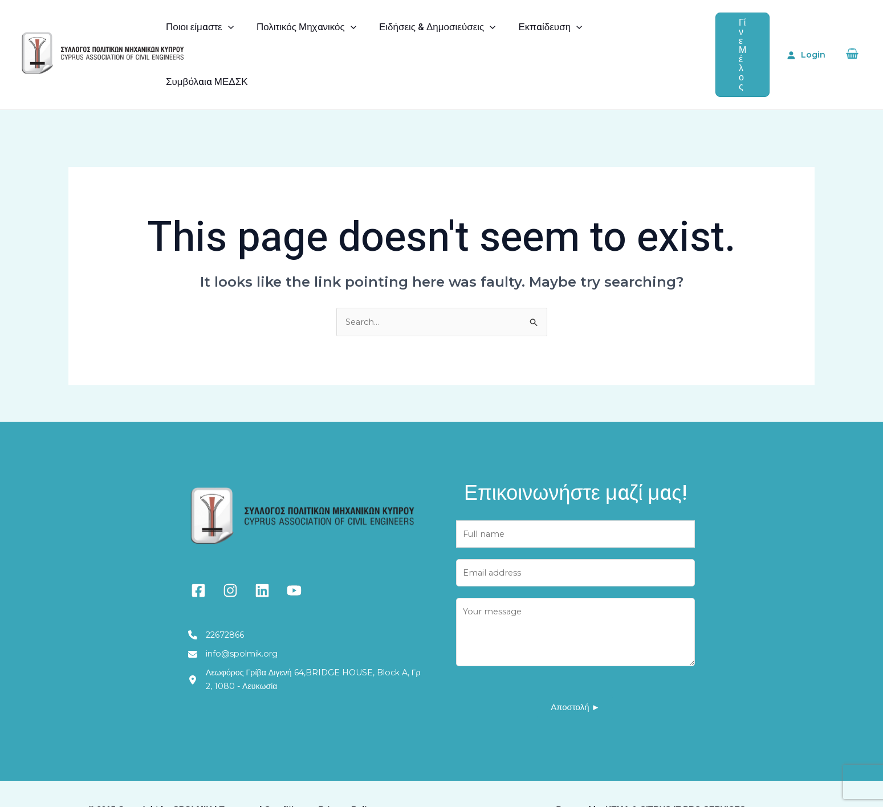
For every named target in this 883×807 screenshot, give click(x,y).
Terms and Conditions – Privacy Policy (298, 778)
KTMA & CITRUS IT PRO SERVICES (675, 778)
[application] (229, 36)
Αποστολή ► (575, 676)
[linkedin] (262, 555)
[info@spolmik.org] (237, 620)
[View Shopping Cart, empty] (852, 36)
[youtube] (294, 555)
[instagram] (230, 555)
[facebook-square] (198, 555)
